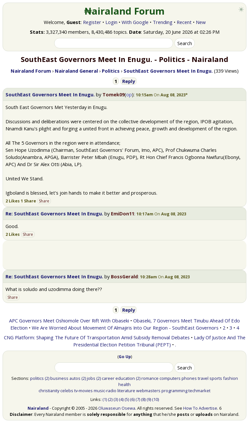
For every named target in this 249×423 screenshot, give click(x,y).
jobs (91, 378)
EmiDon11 (122, 213)
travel (203, 378)
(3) (115, 399)
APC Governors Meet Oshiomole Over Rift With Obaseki (69, 320)
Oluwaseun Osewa (116, 408)
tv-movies (83, 390)
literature (126, 390)
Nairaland (38, 408)
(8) (143, 399)
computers (170, 378)
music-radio (105, 390)
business (59, 378)
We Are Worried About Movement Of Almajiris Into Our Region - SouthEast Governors (125, 327)
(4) (121, 399)
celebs (66, 390)
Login (111, 22)
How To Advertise (200, 408)
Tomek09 (113, 94)
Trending (162, 22)
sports (215, 378)
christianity (49, 390)
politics (37, 378)
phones (189, 378)
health (124, 384)
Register (92, 22)
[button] (162, 95)
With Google (135, 22)
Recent (184, 22)
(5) (126, 399)
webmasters (148, 390)
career (108, 378)
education (125, 378)
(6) (132, 399)
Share (44, 201)
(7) (138, 399)
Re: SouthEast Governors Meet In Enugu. (54, 213)
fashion (230, 378)
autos (74, 378)
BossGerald (124, 276)
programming (174, 390)
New (201, 22)
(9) (149, 399)
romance (150, 378)
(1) (104, 399)
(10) (155, 399)
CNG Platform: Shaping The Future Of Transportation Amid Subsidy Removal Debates (97, 337)
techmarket (199, 390)
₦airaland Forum (124, 11)
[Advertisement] (124, 255)
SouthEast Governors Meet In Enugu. (50, 94)
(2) (47, 378)
